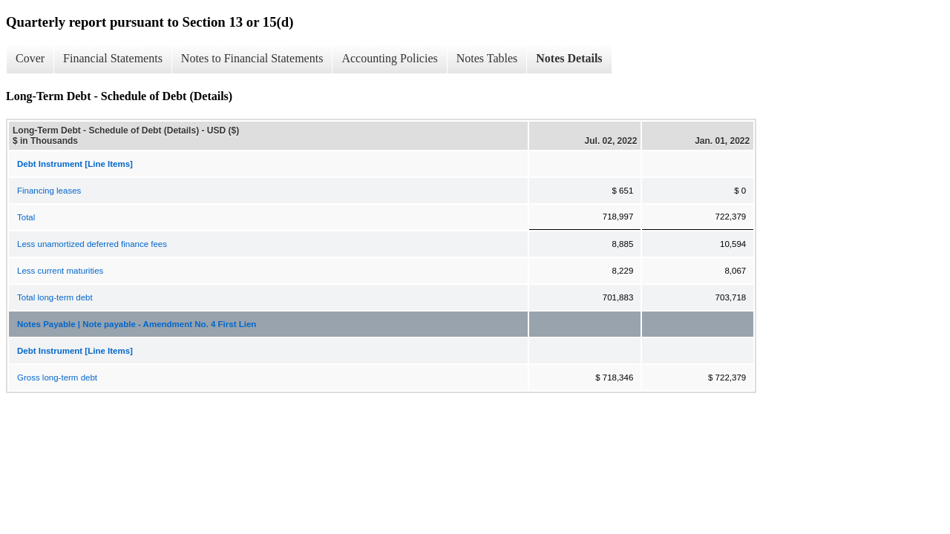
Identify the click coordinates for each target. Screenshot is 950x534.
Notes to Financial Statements (252, 58)
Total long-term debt (55, 297)
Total (26, 217)
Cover (30, 58)
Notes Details (569, 58)
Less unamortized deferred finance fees (92, 244)
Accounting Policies (389, 58)
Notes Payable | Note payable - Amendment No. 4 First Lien (136, 324)
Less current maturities (60, 270)
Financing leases (49, 190)
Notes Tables (487, 58)
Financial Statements (113, 58)
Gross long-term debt (57, 377)
